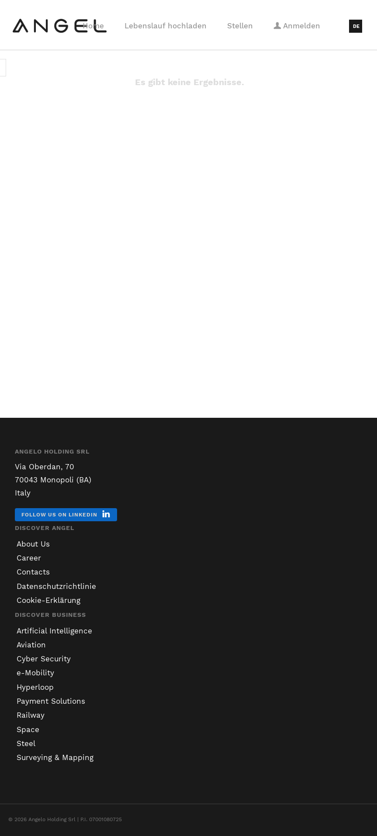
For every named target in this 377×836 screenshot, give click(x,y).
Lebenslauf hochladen (166, 25)
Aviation (31, 644)
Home (93, 25)
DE (356, 26)
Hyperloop (35, 687)
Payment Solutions (51, 701)
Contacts (33, 572)
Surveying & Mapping (55, 757)
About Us (33, 544)
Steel (26, 743)
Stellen (240, 25)
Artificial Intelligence (54, 630)
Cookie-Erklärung (48, 600)
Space (28, 729)
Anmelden (296, 25)
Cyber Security (44, 658)
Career (29, 558)
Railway (31, 715)
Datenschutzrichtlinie (56, 586)
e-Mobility (35, 672)
